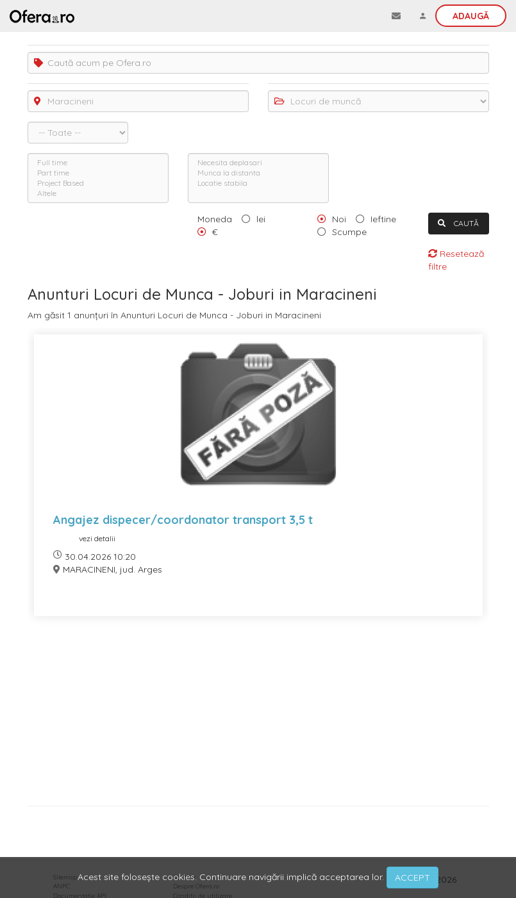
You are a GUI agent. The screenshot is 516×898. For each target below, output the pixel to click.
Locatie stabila (258, 183)
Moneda (214, 219)
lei (260, 219)
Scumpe (349, 232)
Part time (98, 173)
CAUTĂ (458, 223)
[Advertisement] (258, 716)
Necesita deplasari (258, 163)
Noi (339, 219)
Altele (98, 193)
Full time (98, 163)
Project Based (98, 183)
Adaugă (471, 16)
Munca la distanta (258, 173)
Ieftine (383, 219)
